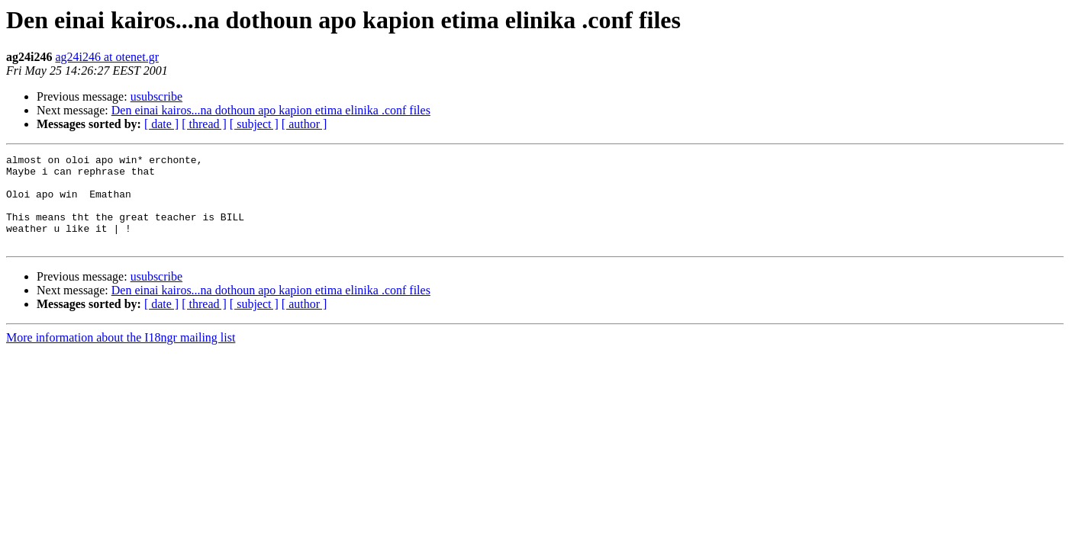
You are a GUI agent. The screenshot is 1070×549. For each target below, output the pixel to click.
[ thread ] (204, 123)
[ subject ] (254, 123)
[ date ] (161, 123)
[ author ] (304, 123)
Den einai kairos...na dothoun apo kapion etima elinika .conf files (270, 110)
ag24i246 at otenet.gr (107, 56)
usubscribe (156, 96)
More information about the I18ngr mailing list (120, 355)
